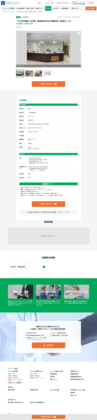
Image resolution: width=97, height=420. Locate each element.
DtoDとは (47, 3)
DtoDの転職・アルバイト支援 (78, 389)
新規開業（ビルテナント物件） (15, 380)
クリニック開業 (8, 8)
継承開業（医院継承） (35, 376)
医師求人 (39, 3)
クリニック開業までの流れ (56, 371)
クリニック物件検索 (13, 371)
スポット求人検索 (54, 389)
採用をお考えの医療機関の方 (37, 402)
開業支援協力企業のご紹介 (77, 379)
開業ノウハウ (73, 8)
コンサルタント (55, 8)
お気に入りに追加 (76, 17)
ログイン (92, 3)
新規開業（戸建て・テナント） (37, 378)
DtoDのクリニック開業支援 (14, 382)
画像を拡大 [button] (48, 49)
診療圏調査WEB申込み (76, 376)
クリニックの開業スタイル (36, 371)
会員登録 (92, 8)
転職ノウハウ (74, 395)
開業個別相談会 (74, 374)
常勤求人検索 (11, 389)
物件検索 (47, 8)
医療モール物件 (11, 373)
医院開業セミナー (75, 371)
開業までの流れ (30, 8)
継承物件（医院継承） (13, 376)
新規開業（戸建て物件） (13, 378)
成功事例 (73, 392)
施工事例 (52, 376)
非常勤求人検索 (34, 389)
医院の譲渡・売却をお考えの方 (63, 3)
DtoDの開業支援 (21, 8)
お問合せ (52, 3)
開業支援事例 (53, 374)
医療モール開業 (33, 373)
